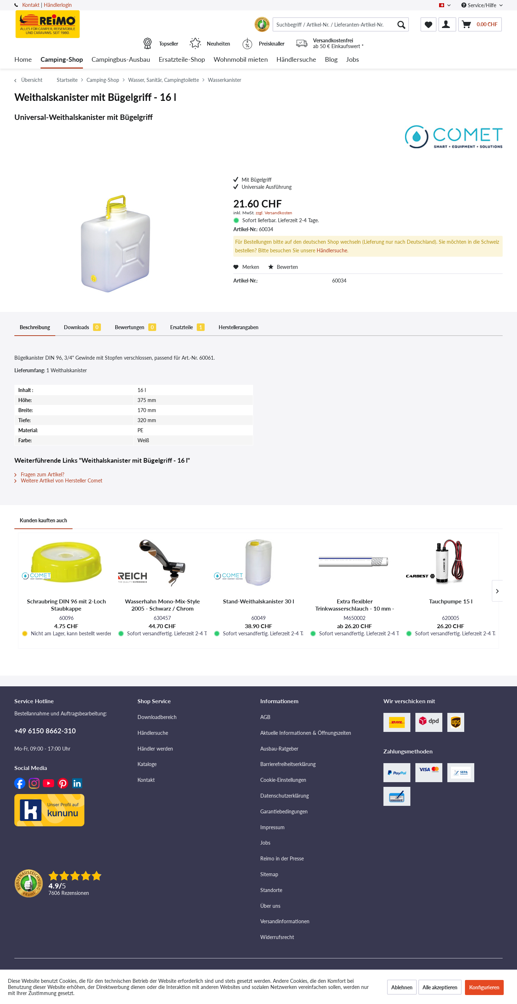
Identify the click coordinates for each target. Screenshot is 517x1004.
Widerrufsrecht (277, 937)
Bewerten (283, 267)
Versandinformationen (284, 921)
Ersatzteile (187, 327)
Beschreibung (35, 327)
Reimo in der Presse (282, 858)
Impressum (272, 827)
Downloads (82, 327)
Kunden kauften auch (43, 520)
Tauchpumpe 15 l (450, 601)
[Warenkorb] (480, 24)
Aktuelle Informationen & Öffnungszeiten (305, 733)
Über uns (270, 906)
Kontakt (30, 5)
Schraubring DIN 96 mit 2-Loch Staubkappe (66, 605)
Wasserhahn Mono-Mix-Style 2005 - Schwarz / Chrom (162, 605)
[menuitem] (341, 24)
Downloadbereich (157, 717)
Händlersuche (332, 250)
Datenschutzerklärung (284, 796)
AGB (265, 717)
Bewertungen (135, 327)
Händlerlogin (58, 5)
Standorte (271, 890)
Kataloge (147, 764)
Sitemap (269, 874)
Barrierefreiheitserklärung (288, 764)
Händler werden (155, 749)
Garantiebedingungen (284, 811)
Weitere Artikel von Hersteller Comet (58, 480)
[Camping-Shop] (62, 60)
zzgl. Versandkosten (274, 212)
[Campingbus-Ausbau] (121, 60)
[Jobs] (352, 60)
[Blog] (331, 60)
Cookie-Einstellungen (283, 780)
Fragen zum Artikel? (39, 474)
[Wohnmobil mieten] (241, 60)
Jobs (265, 843)
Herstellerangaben (238, 327)
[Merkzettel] (428, 24)
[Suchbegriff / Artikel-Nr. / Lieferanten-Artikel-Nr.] (341, 24)
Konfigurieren (484, 987)
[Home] (23, 60)
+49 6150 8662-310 (45, 731)
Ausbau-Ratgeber (279, 749)
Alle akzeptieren (440, 987)
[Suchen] (401, 24)
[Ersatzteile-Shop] (182, 60)
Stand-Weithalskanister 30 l (258, 601)
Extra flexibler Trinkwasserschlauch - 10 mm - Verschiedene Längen (354, 605)
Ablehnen (402, 987)
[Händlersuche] (296, 60)
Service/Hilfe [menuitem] (479, 5)
